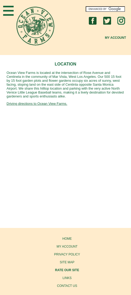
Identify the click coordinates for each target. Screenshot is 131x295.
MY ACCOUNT (67, 246)
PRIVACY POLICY (67, 254)
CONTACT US (67, 286)
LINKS (67, 278)
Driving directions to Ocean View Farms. (37, 104)
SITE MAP (67, 262)
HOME (67, 239)
